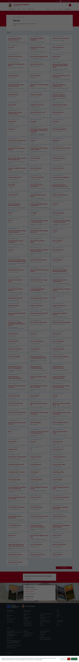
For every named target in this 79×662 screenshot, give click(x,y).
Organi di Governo (10, 615)
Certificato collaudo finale (58, 158)
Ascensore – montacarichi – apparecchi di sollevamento (59, 95)
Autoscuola (33, 140)
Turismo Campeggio (57, 479)
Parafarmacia (33, 334)
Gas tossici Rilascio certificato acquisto (37, 241)
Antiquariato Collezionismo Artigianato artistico (58, 85)
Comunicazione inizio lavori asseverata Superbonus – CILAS (60, 185)
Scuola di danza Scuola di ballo (15, 403)
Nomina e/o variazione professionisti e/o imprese (17, 313)
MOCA (53, 298)
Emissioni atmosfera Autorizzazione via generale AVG (38, 204)
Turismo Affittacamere (35, 464)
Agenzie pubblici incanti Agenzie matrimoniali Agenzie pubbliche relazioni (60, 65)
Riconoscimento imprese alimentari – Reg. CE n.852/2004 (39, 386)
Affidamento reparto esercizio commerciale (37, 48)
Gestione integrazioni (57, 241)
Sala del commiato (34, 396)
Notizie (58, 614)
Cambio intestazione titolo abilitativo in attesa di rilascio (39, 148)
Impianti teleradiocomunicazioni (15, 270)
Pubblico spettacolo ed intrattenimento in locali (58, 367)
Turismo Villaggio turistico (14, 525)
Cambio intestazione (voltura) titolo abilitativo (16, 148)
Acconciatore (11, 47)
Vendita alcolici (11, 535)
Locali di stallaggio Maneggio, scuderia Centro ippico (37, 289)
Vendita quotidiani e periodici (15, 554)
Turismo (41, 623)
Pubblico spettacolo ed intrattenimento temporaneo (15, 377)
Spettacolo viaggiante (35, 422)
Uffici (8, 614)
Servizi (24, 9)
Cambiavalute (55, 140)
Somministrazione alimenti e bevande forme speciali (39, 413)
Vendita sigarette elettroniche (37, 554)
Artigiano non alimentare (36, 94)
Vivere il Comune (31, 9)
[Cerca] (70, 5)
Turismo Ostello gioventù (36, 507)
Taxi (31, 449)
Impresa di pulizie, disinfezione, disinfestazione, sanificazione (59, 270)
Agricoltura (48, 9)
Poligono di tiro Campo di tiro (15, 349)
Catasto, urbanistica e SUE (27, 622)
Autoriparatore (11, 129)
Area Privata (9, 652)
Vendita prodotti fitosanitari (59, 544)
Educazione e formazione (27, 625)
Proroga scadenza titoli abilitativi (60, 356)
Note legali (42, 636)
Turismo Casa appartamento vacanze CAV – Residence (17, 498)
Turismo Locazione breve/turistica (60, 497)
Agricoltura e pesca (26, 614)
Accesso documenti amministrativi (60, 38)
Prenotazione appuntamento (28, 632)
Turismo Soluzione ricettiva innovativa (39, 516)
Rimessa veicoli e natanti (14, 396)
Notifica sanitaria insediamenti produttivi (59, 313)
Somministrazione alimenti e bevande (17, 412)
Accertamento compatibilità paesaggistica (37, 39)
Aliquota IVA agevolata (13, 75)
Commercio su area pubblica (37, 177)
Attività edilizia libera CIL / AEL (37, 112)
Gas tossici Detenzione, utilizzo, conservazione (15, 241)
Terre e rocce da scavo (57, 449)
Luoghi (58, 624)
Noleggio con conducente (36, 305)
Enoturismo (55, 204)
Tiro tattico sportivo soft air (59, 457)
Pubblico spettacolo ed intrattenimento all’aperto (36, 367)
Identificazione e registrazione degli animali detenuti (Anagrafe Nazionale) (17, 260)
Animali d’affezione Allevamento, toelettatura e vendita (16, 85)
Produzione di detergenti (14, 356)
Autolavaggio (33, 121)
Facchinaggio (33, 213)
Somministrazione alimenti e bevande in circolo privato (61, 413)
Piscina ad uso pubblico (58, 341)
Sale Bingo (55, 396)
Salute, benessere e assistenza (45, 620)
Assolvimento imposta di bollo (59, 105)
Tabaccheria (33, 441)
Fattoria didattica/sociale (58, 213)
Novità (19, 9)
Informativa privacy (43, 632)
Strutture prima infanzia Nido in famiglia (60, 432)
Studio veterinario (12, 441)
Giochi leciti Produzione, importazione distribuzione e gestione (39, 250)
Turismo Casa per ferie (35, 497)
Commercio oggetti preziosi (14, 177)
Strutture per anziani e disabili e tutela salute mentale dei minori (39, 432)
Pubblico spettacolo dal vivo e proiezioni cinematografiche (15, 367)
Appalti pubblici (26, 618)
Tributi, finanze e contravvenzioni (45, 622)
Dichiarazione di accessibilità (44, 637)
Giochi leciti (11, 250)
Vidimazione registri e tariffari (15, 562)
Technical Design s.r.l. (13, 659)
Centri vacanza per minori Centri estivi (61, 148)
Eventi (58, 625)
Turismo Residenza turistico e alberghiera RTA (15, 517)
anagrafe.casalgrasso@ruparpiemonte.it (13, 640)
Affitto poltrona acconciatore (15, 56)
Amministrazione (12, 9)
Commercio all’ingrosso (36, 168)
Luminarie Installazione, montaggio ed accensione (61, 289)
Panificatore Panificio (13, 334)
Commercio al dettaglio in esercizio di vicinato (17, 168)
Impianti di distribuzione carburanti (38, 260)
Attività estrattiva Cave (57, 112)
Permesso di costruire (13, 341)
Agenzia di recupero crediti (36, 64)
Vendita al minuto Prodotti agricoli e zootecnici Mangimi (61, 526)
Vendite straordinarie (57, 554)
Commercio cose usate (57, 168)
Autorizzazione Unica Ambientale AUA (17, 140)
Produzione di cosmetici (58, 349)
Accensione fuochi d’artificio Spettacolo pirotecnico (15, 39)
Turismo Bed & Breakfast (36, 479)
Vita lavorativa (42, 625)
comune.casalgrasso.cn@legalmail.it (15, 641)
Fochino (10, 220)
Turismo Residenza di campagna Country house (60, 508)
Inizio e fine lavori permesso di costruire (15, 280)
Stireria (10, 431)
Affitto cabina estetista (57, 47)
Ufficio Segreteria (10, 638)
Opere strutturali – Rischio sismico (38, 322)
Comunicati (58, 615)
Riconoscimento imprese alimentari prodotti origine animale (60, 386)
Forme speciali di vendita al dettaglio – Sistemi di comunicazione (61, 221)
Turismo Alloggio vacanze (14, 479)
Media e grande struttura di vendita (38, 298)
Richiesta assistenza (26, 636)
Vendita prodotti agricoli (36, 544)
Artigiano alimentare (13, 94)
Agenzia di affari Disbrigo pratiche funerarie (16, 64)
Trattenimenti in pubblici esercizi (16, 464)
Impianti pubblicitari (57, 260)
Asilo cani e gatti (12, 105)
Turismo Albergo (34, 472)
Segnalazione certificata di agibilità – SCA (39, 404)
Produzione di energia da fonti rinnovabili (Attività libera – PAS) (38, 357)
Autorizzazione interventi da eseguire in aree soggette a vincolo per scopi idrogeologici (39, 130)
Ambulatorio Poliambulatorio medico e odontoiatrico (61, 76)
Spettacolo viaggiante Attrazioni (60, 422)
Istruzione (60, 9)
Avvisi (58, 617)
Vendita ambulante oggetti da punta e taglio (39, 536)
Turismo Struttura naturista (59, 516)
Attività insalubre (12, 121)
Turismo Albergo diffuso (58, 472)
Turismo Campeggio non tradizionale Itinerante (39, 488)
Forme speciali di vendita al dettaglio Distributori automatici (17, 231)
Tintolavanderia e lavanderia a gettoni (17, 457)
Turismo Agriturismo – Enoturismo (16, 472)
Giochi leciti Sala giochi (57, 250)
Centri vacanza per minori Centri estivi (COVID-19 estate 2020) (17, 158)
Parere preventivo (56, 334)
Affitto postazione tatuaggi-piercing (39, 56)
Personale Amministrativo (11, 618)
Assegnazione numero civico (37, 105)
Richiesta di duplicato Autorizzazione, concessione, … (17, 386)
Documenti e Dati (10, 622)
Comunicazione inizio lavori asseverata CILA (36, 185)
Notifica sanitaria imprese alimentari (39, 313)
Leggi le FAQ (25, 631)
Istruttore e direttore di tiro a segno (38, 280)
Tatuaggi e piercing (12, 449)
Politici (8, 617)
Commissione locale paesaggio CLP (60, 177)
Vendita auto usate (56, 535)
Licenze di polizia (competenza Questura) (15, 289)
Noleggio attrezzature (13, 305)
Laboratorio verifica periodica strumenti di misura (59, 280)
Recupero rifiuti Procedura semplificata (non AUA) (58, 377)
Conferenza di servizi (13, 195)
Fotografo (54, 231)
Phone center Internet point (37, 341)
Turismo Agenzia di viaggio (58, 464)
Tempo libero (54, 9)
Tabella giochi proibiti (57, 441)
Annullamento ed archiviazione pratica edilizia (39, 85)
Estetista (10, 213)
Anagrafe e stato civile (27, 617)
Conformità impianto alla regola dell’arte (38, 195)
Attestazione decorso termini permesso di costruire (15, 113)
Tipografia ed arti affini (35, 457)
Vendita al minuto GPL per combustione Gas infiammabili (37, 526)
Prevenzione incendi (35, 349)
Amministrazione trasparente (45, 631)
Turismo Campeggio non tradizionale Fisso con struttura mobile (17, 488)
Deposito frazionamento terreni (60, 195)
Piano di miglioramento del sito (45, 639)
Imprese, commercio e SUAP (13, 36)
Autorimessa (55, 121)
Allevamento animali (35, 75)
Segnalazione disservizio (27, 634)
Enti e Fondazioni (10, 620)
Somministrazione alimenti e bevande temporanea (17, 423)
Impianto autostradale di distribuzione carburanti (39, 270)
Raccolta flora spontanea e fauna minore (38, 377)
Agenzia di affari (56, 56)
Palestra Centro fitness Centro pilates (61, 322)
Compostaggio (11, 185)
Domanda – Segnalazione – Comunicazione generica (14, 204)
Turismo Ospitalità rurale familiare (16, 507)
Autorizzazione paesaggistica (59, 129)
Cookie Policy (42, 634)
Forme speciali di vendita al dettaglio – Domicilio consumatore (39, 221)
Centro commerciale (35, 158)
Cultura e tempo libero (27, 623)
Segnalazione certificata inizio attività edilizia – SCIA (61, 404)
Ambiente (25, 615)
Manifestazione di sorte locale (15, 298)
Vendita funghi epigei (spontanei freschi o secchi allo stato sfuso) (16, 545)
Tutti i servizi (64, 567)
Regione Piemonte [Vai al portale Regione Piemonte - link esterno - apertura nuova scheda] (10, 1)
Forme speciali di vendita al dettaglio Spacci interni (39, 231)
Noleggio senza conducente (59, 305)
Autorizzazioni (25, 620)
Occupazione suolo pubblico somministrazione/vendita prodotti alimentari (16, 323)
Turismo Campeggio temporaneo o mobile (60, 488)
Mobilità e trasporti (43, 618)
